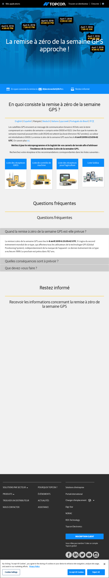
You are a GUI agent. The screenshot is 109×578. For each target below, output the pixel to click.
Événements (44, 494)
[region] (54, 568)
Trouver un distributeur (16, 500)
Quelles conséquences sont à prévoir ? (31, 261)
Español (27, 121)
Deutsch (46, 121)
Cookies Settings (11, 572)
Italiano (55, 121)
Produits (8, 494)
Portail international (74, 494)
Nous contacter (11, 507)
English (18, 121)
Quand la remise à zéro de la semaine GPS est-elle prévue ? (45, 231)
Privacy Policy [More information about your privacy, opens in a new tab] (34, 566)
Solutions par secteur (15, 487)
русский (64, 121)
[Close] (104, 564)
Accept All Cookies (76, 572)
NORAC (69, 513)
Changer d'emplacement (80, 500)
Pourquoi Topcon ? (47, 487)
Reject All (96, 572)
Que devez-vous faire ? (21, 268)
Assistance (43, 507)
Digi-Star (69, 507)
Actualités (43, 500)
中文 (92, 121)
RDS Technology (73, 520)
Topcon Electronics (74, 526)
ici (28, 140)
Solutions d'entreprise (75, 487)
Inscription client (84, 536)
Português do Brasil (79, 121)
